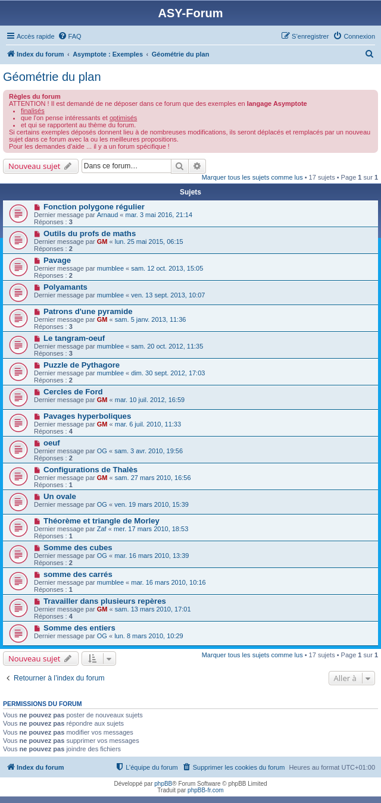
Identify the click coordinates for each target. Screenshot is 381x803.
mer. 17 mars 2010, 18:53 (151, 528)
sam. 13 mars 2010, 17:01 (153, 609)
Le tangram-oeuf (74, 338)
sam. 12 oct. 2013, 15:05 (167, 268)
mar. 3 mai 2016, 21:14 (159, 214)
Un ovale (59, 496)
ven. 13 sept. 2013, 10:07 (168, 295)
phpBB (163, 783)
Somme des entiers (79, 627)
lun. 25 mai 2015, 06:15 (149, 241)
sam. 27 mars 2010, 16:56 (153, 477)
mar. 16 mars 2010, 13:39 (151, 555)
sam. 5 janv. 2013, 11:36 (150, 319)
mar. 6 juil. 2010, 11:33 (148, 424)
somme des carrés (78, 574)
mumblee (110, 268)
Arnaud (107, 214)
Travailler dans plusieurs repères (104, 601)
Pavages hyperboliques (87, 416)
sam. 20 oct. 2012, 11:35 (167, 346)
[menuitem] (70, 36)
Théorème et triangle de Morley (101, 520)
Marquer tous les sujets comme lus (252, 177)
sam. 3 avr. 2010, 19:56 (148, 450)
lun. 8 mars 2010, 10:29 (148, 635)
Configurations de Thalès (90, 469)
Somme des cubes (78, 547)
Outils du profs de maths (89, 233)
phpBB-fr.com (206, 790)
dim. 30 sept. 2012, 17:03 (168, 373)
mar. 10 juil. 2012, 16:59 (150, 399)
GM (102, 241)
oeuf (51, 442)
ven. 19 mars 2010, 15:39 (151, 504)
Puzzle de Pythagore (81, 364)
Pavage (57, 260)
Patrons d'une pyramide (88, 311)
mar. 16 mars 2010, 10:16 (168, 582)
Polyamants (65, 287)
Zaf (102, 528)
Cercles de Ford (73, 391)
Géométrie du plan (52, 76)
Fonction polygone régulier (94, 206)
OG (102, 450)
